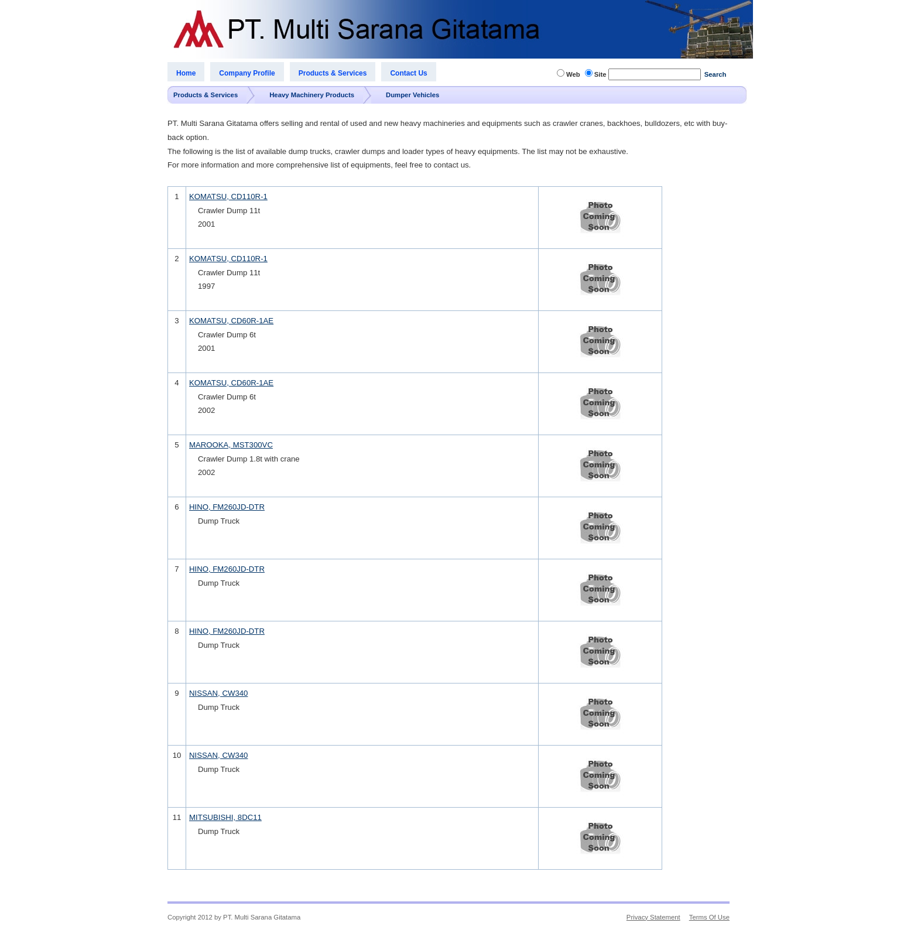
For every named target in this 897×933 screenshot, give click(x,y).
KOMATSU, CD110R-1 (228, 196)
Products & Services (205, 94)
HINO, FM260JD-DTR (227, 507)
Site (600, 74)
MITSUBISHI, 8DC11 (225, 817)
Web (573, 74)
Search (715, 74)
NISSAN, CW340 (218, 693)
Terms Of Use (709, 917)
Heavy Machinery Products (311, 94)
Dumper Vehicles (412, 94)
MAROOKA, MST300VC (231, 444)
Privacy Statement (653, 917)
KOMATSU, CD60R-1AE (231, 320)
